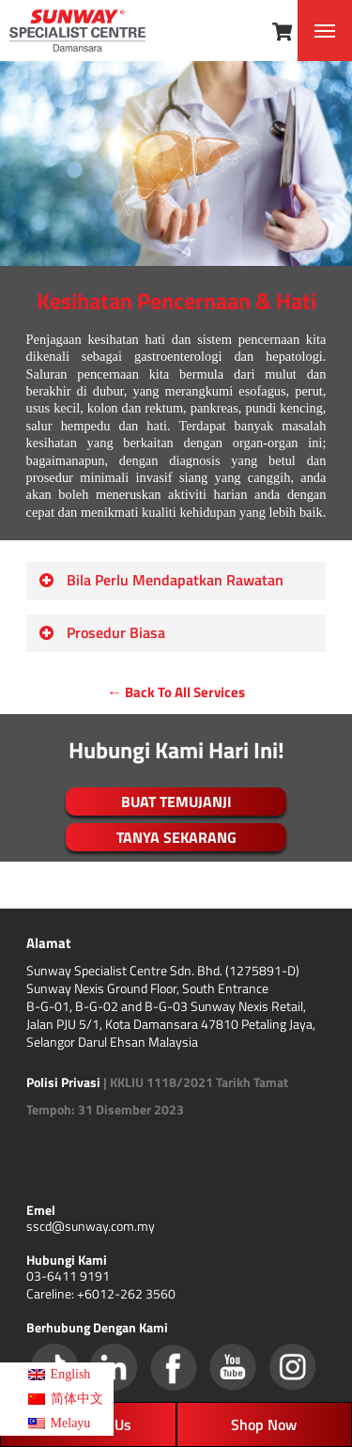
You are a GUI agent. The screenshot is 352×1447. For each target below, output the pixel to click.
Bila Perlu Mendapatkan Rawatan (160, 579)
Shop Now (264, 1424)
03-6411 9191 (68, 1275)
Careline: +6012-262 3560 (101, 1293)
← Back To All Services (175, 692)
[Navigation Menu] (324, 31)
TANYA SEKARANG (176, 837)
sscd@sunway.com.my (90, 1226)
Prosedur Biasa (101, 632)
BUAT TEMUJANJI (176, 801)
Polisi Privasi (63, 1082)
